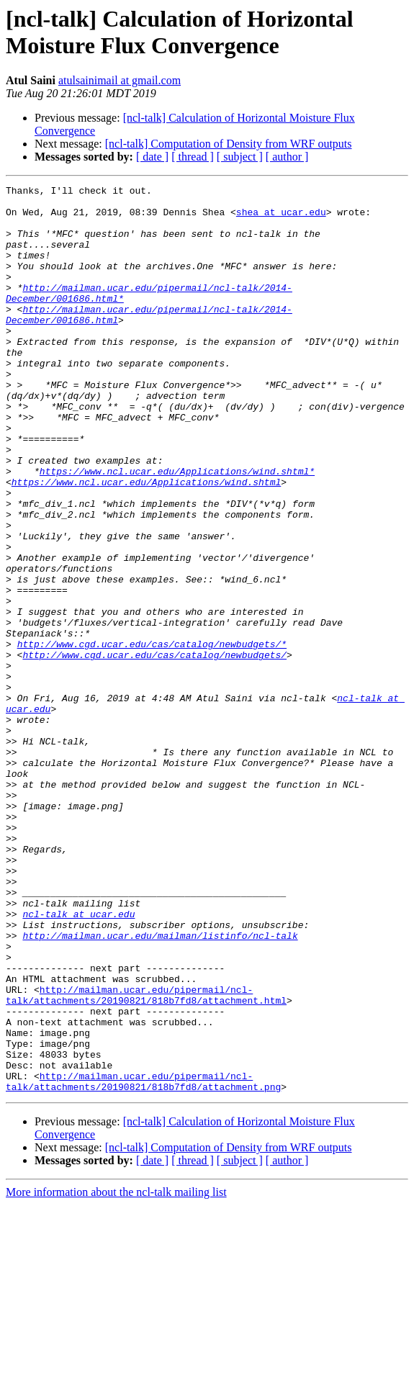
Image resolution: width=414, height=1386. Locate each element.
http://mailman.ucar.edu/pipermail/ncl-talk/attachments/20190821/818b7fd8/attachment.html (146, 1158)
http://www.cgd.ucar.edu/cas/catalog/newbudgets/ (154, 749)
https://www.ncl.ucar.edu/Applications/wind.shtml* (177, 529)
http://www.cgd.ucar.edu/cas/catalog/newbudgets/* (152, 736)
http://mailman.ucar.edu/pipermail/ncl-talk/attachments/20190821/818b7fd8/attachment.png (143, 1261)
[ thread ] (192, 156)
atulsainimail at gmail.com (119, 80)
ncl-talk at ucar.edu (78, 1060)
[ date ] (152, 156)
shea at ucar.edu (281, 218)
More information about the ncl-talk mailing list (116, 1373)
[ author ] (287, 156)
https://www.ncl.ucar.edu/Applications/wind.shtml (146, 542)
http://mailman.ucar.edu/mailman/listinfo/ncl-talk (159, 1086)
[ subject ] (240, 156)
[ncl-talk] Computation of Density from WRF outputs (228, 144)
